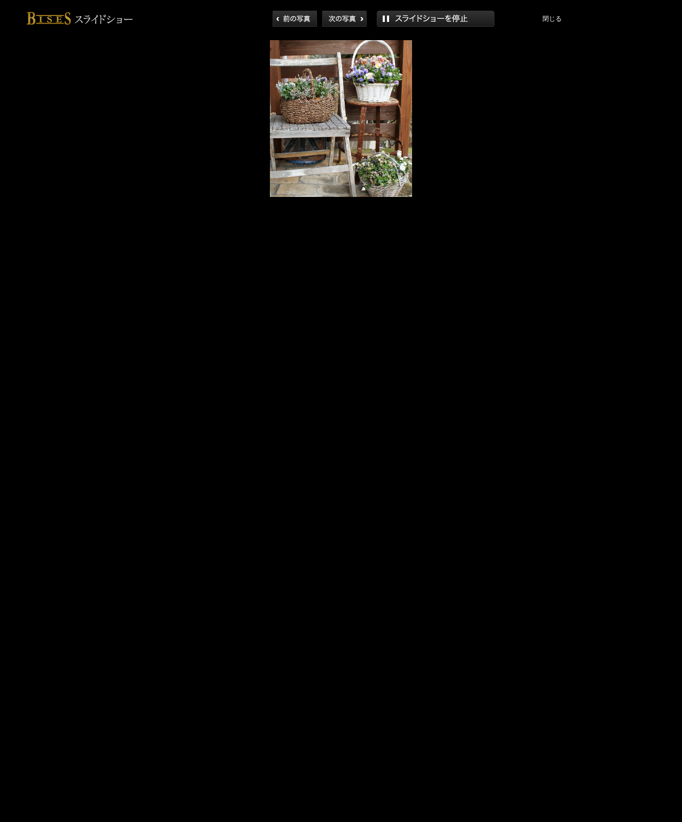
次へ (344, 19)
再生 (435, 19)
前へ (295, 19)
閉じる (552, 18)
